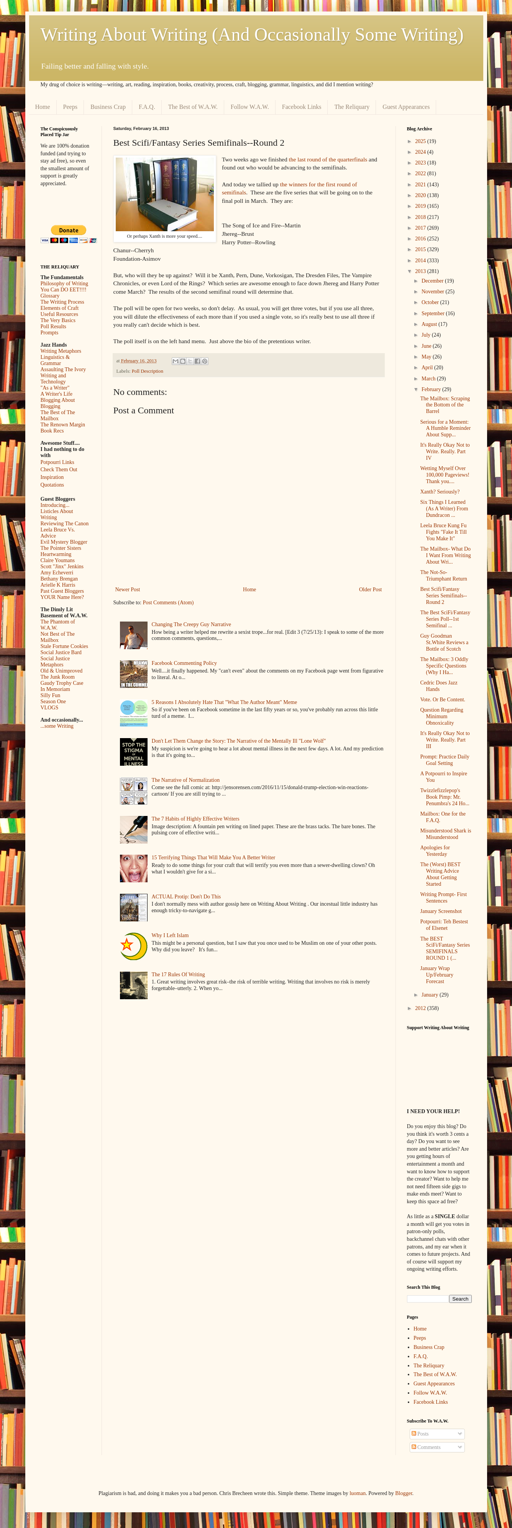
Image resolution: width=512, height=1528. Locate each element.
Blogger (403, 1493)
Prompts (50, 333)
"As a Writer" (55, 388)
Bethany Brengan (59, 579)
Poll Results (53, 326)
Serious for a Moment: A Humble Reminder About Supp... (445, 428)
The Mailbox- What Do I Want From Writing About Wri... (445, 555)
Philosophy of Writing (64, 283)
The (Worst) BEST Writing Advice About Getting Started (440, 874)
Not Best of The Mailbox (58, 637)
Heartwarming (56, 554)
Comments (426, 1447)
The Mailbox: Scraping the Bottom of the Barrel (445, 405)
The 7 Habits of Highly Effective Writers (196, 819)
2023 (421, 163)
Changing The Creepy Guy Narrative (191, 624)
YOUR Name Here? (62, 597)
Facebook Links (302, 107)
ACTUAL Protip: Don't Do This (186, 897)
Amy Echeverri (57, 573)
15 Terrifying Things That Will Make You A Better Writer (213, 857)
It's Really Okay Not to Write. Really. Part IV (444, 451)
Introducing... (55, 505)
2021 (421, 185)
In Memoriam (55, 689)
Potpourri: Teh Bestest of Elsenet (444, 925)
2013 (421, 271)
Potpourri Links (57, 462)
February (432, 389)
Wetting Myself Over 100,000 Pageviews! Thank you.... (444, 474)
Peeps (70, 107)
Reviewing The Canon (65, 523)
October (431, 302)
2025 (421, 141)
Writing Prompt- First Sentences (443, 897)
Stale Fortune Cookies (64, 646)
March (429, 379)
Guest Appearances (406, 107)
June (427, 346)
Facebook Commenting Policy (184, 663)
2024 (421, 152)
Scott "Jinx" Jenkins (62, 566)
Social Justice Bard (61, 652)
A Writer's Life (56, 394)
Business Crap (108, 107)
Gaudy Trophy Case (62, 683)
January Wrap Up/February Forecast (436, 974)
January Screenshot (440, 911)
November (434, 291)
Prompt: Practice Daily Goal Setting (444, 760)
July (427, 335)
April (428, 367)
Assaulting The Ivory (63, 369)
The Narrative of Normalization (186, 780)
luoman (358, 1493)
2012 (421, 1008)
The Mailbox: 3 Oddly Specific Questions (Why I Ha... (444, 665)
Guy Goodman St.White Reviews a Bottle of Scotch (444, 642)
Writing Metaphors (61, 351)
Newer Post (127, 589)
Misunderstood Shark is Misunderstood (445, 834)
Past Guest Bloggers (62, 591)
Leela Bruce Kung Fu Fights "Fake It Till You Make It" (443, 532)
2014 (421, 260)
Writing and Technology (53, 379)
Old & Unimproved (62, 671)
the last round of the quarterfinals (328, 159)
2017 (421, 228)
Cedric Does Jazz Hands (438, 686)
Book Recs (52, 431)
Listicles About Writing (57, 514)
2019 (421, 206)
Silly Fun (51, 695)
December (433, 281)
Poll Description (147, 371)
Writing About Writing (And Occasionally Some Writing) (252, 34)
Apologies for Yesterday (435, 851)
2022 (421, 173)
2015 (421, 249)
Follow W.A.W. (250, 107)
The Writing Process (62, 302)
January (431, 995)
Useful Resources (59, 314)
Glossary (50, 296)
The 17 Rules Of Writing (178, 974)
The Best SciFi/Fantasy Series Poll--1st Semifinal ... (445, 619)
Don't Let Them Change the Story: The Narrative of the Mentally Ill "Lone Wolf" (239, 741)
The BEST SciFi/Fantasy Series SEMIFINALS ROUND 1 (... (445, 948)
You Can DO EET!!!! (64, 290)
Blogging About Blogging (58, 403)
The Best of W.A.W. (193, 107)
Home (42, 107)
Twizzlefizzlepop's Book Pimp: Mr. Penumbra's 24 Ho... (444, 797)
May (427, 357)
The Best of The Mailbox (58, 415)
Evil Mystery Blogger (64, 542)
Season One (53, 701)
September (434, 313)
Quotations (52, 485)
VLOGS (50, 708)
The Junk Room (58, 677)
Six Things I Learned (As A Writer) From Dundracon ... (444, 508)
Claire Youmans (58, 560)
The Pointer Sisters (61, 548)
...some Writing (57, 726)
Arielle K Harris (58, 585)
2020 (421, 195)
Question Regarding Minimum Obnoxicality (441, 716)
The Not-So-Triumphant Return (443, 575)
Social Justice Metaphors (55, 662)
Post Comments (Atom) (168, 602)
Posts (420, 1434)
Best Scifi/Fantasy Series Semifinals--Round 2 (443, 595)
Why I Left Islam (170, 935)
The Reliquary (351, 107)
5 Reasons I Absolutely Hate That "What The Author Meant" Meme (224, 702)
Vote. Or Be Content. (442, 699)
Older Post (370, 589)
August (430, 324)
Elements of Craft (60, 308)
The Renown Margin (63, 425)
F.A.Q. (147, 107)
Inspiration (52, 477)
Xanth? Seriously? (439, 492)
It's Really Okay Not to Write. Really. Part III (444, 739)
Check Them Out (59, 469)
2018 (421, 217)
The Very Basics (58, 320)
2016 (421, 239)
